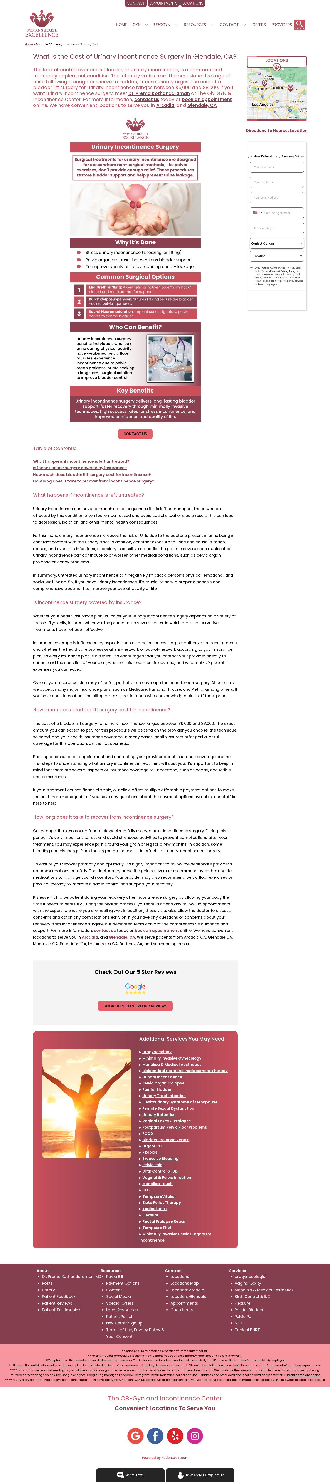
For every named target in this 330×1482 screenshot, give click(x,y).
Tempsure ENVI (156, 1227)
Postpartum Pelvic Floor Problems (174, 1127)
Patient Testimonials (61, 1309)
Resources (195, 24)
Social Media (118, 1296)
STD (146, 1190)
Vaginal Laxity (248, 1283)
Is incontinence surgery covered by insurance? (80, 468)
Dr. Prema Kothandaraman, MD (71, 1276)
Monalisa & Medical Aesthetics (172, 1064)
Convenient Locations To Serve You (165, 1408)
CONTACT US (135, 434)
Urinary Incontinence (162, 1077)
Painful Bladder (157, 1089)
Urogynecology (157, 1052)
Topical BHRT (154, 1208)
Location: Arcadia (187, 1290)
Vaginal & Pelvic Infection (166, 1177)
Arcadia (165, 105)
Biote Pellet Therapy (161, 1202)
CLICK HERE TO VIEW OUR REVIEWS (135, 1006)
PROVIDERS (282, 24)
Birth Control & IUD (160, 1171)
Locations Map (184, 1283)
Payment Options (123, 1283)
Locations (179, 1276)
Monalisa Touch (157, 1183)
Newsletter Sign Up (124, 1323)
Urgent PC (152, 1146)
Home (121, 24)
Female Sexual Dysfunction (168, 1108)
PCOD (147, 1133)
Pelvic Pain (152, 1165)
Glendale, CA (202, 105)
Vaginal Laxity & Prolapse (166, 1121)
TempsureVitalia (158, 1196)
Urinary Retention (159, 1114)
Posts (47, 1283)
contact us (146, 99)
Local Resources (122, 1309)
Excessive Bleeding (160, 1158)
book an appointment (207, 99)
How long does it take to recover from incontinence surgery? (93, 481)
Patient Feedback (59, 1296)
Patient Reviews (57, 1303)
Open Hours (181, 1309)
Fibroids (149, 1152)
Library (48, 1290)
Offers (259, 24)
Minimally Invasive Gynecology (171, 1058)
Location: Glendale (188, 1296)
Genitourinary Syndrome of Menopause (179, 1102)
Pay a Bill (114, 1276)
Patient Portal (119, 1316)
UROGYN (162, 24)
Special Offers (120, 1303)
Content (114, 1290)
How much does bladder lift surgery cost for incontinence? (92, 474)
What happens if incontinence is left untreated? (81, 461)
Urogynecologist (251, 1276)
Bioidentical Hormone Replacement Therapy (185, 1070)
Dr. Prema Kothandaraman (159, 93)
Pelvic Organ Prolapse (163, 1083)
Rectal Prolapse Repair (164, 1221)
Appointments (184, 1303)
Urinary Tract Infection (164, 1095)
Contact (229, 24)
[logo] (42, 23)
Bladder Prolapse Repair (165, 1140)
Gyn (137, 24)
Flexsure (150, 1215)
